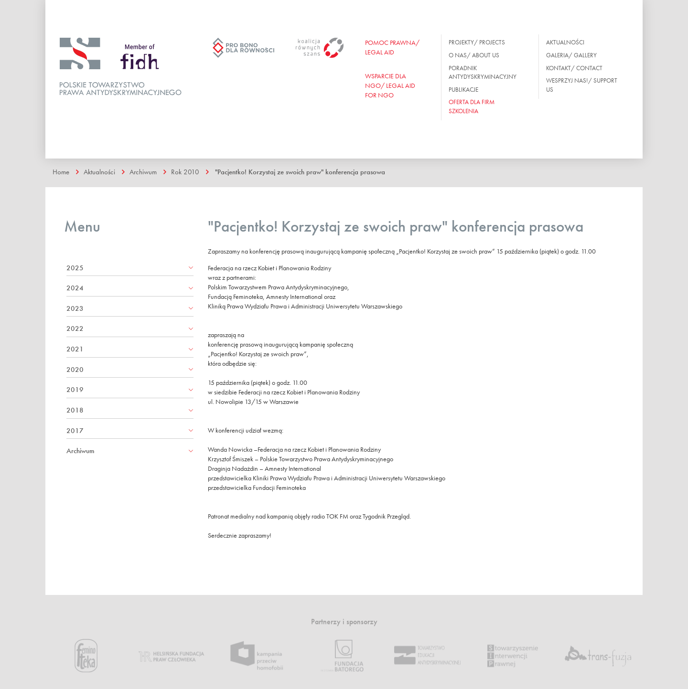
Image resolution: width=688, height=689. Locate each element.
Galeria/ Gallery (571, 55)
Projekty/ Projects (477, 42)
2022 (75, 328)
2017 (75, 430)
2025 (75, 268)
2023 (75, 308)
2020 (75, 369)
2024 (75, 288)
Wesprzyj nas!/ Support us (581, 85)
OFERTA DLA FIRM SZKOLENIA (471, 106)
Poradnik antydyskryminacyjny (482, 72)
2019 (75, 389)
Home (61, 172)
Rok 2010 (185, 172)
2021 (75, 349)
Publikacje (463, 89)
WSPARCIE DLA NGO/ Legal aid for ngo (390, 85)
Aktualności (565, 42)
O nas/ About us (474, 55)
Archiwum (143, 172)
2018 (75, 410)
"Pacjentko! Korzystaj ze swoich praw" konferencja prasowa (300, 172)
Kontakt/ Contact (574, 68)
